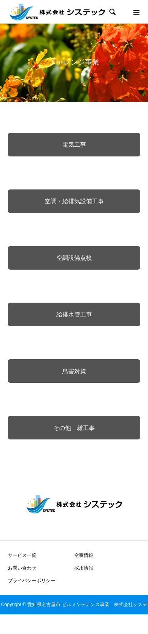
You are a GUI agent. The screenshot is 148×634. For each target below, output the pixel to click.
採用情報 (83, 568)
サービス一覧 (22, 555)
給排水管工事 (74, 314)
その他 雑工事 (74, 428)
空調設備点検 (74, 257)
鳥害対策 (74, 371)
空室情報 (83, 555)
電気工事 (74, 144)
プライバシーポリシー (31, 580)
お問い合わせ (22, 568)
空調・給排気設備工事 (74, 201)
